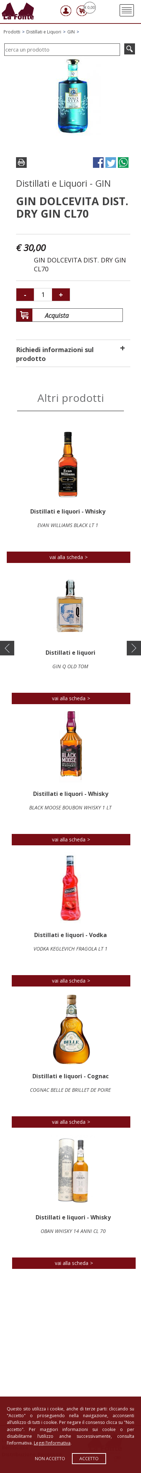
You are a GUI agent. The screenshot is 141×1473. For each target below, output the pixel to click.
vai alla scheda (66, 557)
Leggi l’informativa (52, 1443)
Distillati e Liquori (43, 32)
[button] (7, 648)
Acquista (48, 315)
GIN (71, 32)
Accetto (89, 1459)
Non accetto (50, 1459)
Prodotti (12, 32)
